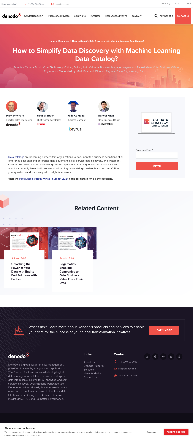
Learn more (163, 330)
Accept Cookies (176, 432)
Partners (95, 16)
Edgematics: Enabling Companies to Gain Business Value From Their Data (71, 273)
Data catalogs (16, 157)
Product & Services (59, 16)
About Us (89, 362)
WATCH (157, 166)
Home (52, 41)
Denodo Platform (94, 366)
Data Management (33, 16)
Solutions (80, 16)
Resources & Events (116, 16)
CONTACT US (183, 16)
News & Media (92, 373)
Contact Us (90, 377)
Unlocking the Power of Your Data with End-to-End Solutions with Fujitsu (24, 271)
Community (165, 3)
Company (137, 16)
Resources (63, 41)
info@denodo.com (62, 4)
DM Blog (178, 3)
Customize (152, 432)
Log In (188, 3)
